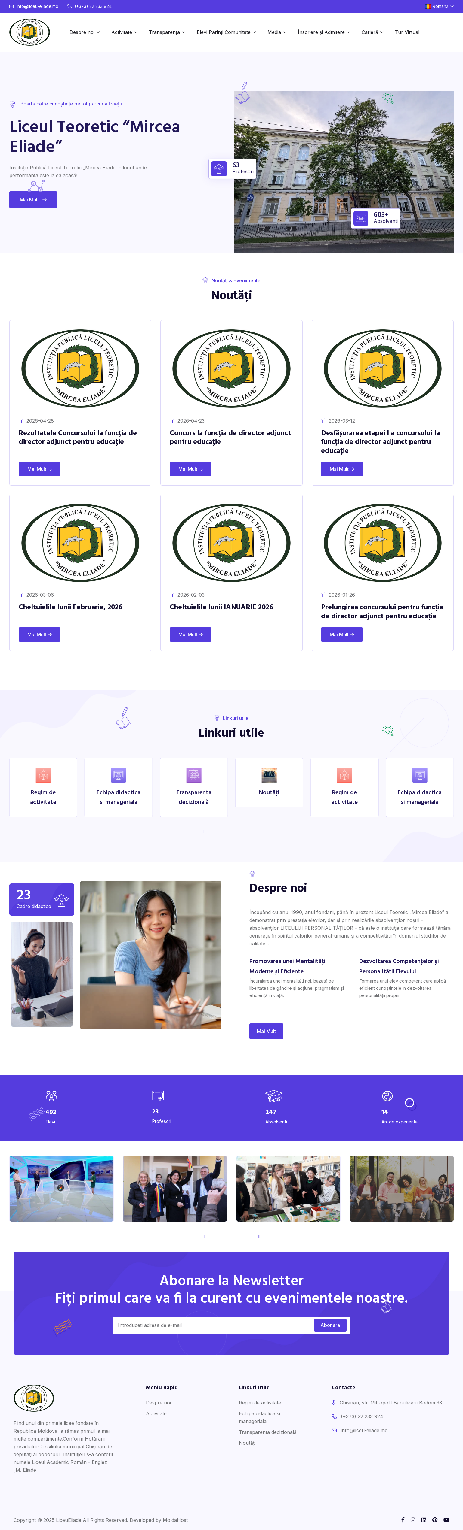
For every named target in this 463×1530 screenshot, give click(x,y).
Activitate (121, 32)
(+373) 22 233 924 (89, 6)
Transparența (164, 32)
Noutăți (247, 1443)
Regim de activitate (260, 1403)
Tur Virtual (407, 32)
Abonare (330, 1325)
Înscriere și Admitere (321, 32)
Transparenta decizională (268, 1432)
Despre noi (81, 32)
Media (274, 32)
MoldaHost (175, 1520)
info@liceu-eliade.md (33, 6)
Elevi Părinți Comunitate (224, 32)
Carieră (370, 32)
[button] (259, 831)
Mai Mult (33, 200)
